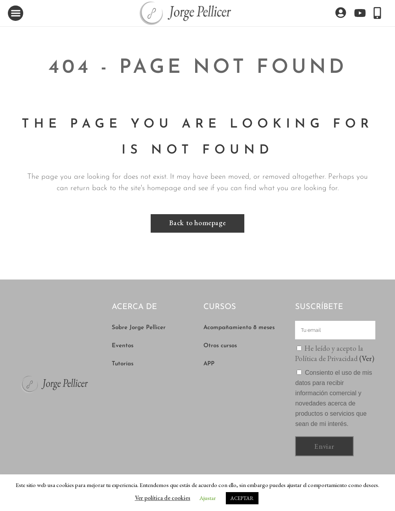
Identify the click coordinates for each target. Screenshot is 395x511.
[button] (15, 13)
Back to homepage (197, 222)
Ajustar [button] (207, 498)
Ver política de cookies (162, 498)
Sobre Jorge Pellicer (139, 328)
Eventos (122, 346)
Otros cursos (220, 346)
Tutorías (122, 364)
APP (208, 364)
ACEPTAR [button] (242, 498)
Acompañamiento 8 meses (239, 328)
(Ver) (366, 358)
